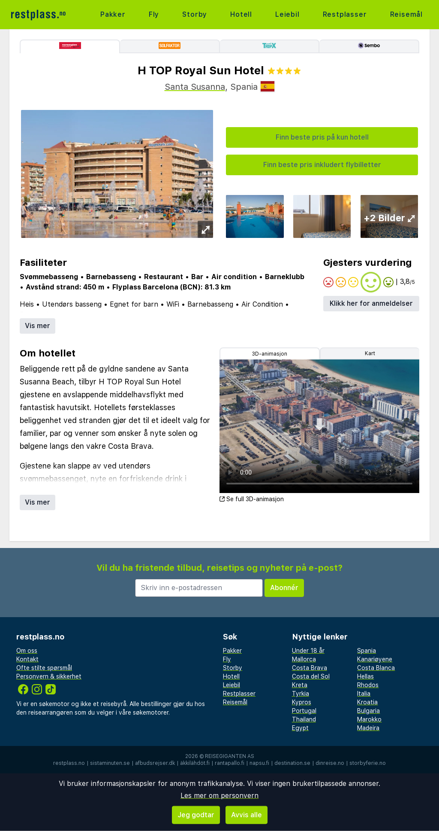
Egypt (300, 727)
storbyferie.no (367, 763)
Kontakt (27, 659)
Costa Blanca (376, 667)
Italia (363, 693)
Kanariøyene (374, 659)
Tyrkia (300, 693)
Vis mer (37, 326)
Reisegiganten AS (229, 756)
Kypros (301, 702)
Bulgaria (368, 710)
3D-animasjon (269, 354)
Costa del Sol (311, 676)
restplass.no (69, 763)
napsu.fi (259, 763)
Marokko (369, 719)
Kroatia (367, 702)
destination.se (292, 763)
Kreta (299, 685)
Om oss (26, 650)
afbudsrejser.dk (155, 763)
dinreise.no (330, 763)
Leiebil (287, 14)
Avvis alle (246, 815)
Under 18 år (308, 650)
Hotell (241, 14)
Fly (154, 14)
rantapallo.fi (229, 763)
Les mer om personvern (219, 795)
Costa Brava (309, 667)
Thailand (304, 719)
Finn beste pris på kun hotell (322, 137)
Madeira (368, 727)
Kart (370, 353)
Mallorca (304, 659)
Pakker (113, 14)
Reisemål (406, 14)
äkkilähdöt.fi (195, 763)
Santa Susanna (195, 87)
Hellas (365, 676)
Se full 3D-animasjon (252, 499)
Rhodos (368, 685)
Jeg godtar (195, 815)
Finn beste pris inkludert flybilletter (322, 165)
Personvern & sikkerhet (48, 676)
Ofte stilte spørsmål (44, 667)
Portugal (304, 710)
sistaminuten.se (110, 763)
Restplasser (345, 14)
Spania (366, 650)
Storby (194, 14)
